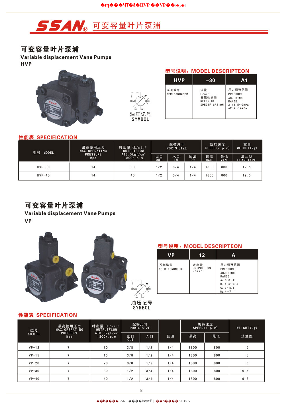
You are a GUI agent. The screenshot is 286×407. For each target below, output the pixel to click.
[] (180, 5)
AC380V (184, 401)
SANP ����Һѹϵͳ (135, 401)
